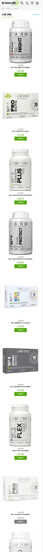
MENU (6, 3)
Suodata (36, 14)
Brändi (9, 8)
